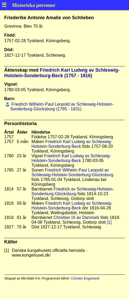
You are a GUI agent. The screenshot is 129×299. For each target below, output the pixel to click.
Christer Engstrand (85, 278)
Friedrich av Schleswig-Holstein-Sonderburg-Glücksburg (72, 191)
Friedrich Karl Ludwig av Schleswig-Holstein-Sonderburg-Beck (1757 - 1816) (62, 72)
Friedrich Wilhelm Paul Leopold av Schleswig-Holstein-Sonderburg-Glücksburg (72, 172)
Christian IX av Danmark (76, 217)
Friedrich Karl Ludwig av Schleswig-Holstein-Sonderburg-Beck (71, 144)
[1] (109, 222)
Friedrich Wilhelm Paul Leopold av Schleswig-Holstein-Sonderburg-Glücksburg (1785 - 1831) (61, 106)
